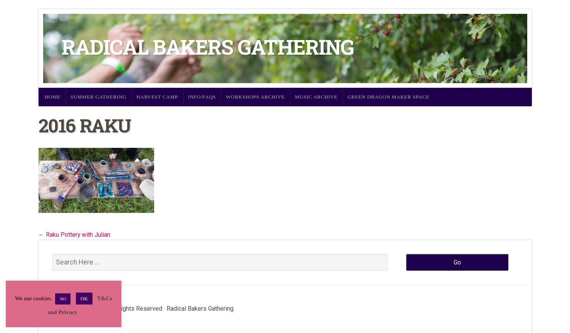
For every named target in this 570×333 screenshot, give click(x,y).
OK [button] (84, 298)
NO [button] (63, 298)
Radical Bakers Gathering (208, 46)
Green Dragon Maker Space (388, 97)
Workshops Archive (255, 97)
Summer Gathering (99, 97)
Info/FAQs (202, 97)
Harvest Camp (157, 97)
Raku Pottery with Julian (78, 234)
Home (53, 97)
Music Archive (316, 97)
